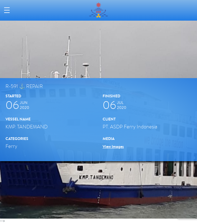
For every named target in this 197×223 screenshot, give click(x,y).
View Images (113, 146)
